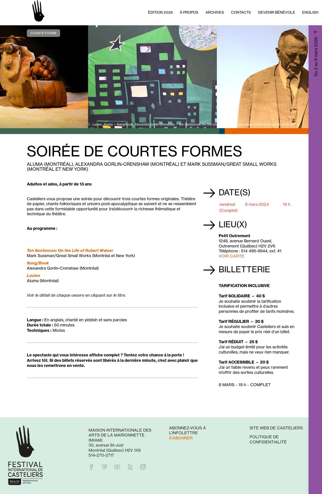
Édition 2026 (160, 12)
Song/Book (38, 263)
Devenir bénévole (276, 12)
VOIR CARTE (231, 255)
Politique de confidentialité (268, 439)
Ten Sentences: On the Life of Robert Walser (70, 250)
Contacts (241, 12)
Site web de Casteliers (276, 427)
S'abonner (181, 437)
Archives (214, 12)
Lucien (33, 275)
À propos (189, 12)
